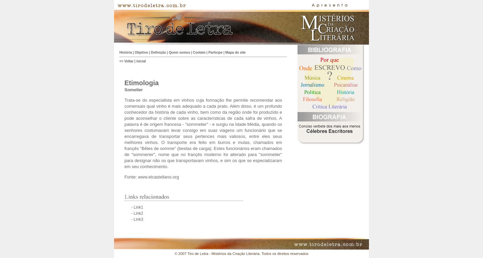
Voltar (128, 61)
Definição (158, 52)
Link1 (138, 207)
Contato (199, 52)
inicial (141, 61)
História (125, 52)
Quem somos (179, 52)
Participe (215, 52)
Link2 (138, 213)
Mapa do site (235, 52)
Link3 (138, 219)
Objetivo (141, 52)
